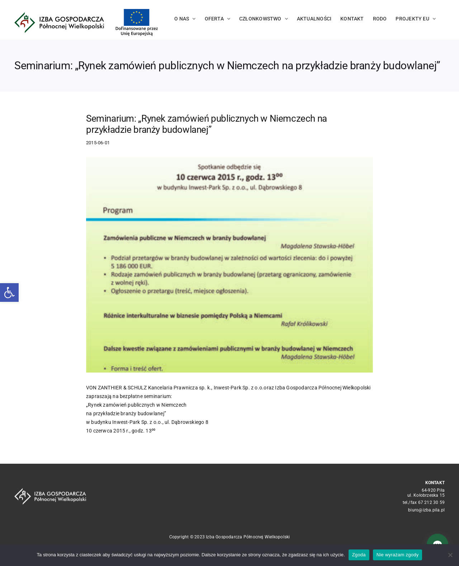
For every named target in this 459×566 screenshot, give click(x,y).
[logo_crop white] (50, 491)
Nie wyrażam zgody (398, 554)
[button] (9, 292)
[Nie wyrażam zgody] (450, 554)
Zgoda (359, 554)
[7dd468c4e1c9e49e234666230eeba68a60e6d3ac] (229, 265)
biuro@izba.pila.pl (426, 510)
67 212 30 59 (431, 502)
